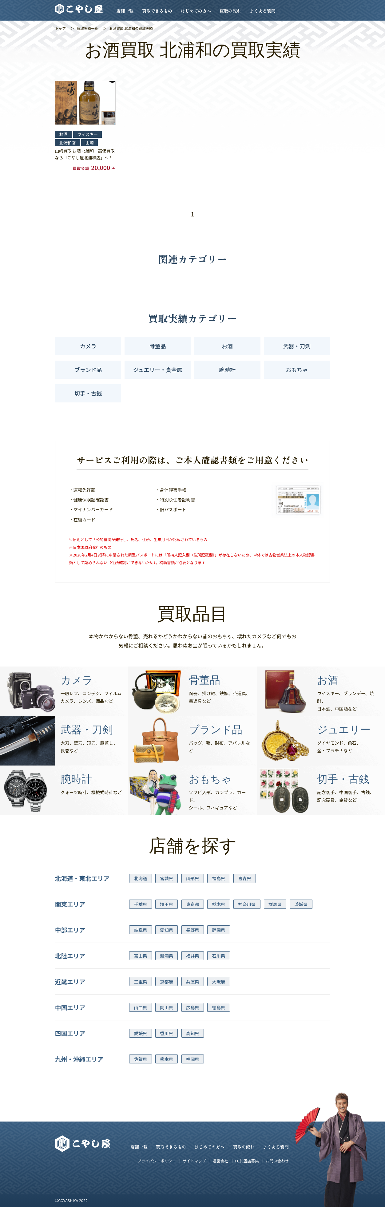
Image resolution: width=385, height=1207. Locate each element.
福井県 (192, 955)
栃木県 (218, 904)
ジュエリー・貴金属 (157, 370)
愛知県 (166, 930)
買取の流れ (230, 10)
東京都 (192, 904)
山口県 (140, 1007)
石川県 (218, 955)
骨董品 (157, 346)
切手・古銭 (88, 393)
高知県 (192, 1033)
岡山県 (166, 1007)
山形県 (192, 878)
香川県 (166, 1033)
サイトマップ (194, 1161)
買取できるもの (157, 10)
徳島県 (218, 1007)
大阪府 (218, 981)
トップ (60, 28)
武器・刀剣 (297, 346)
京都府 (166, 981)
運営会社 (220, 1161)
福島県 (218, 878)
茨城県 (301, 904)
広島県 (192, 1007)
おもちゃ (297, 370)
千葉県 (140, 904)
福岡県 (192, 1059)
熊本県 (166, 1059)
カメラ (88, 346)
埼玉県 (166, 904)
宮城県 (166, 878)
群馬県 (275, 904)
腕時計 (227, 370)
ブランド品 (88, 370)
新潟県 (166, 955)
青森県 (244, 878)
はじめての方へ (196, 10)
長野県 (192, 930)
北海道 (140, 878)
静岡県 (218, 930)
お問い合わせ (277, 1161)
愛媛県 (140, 1033)
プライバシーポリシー (156, 1161)
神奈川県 (247, 904)
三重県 (140, 981)
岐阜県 (140, 930)
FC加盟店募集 (247, 1161)
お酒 (227, 346)
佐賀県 (140, 1059)
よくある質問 (263, 10)
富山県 (140, 955)
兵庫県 (192, 981)
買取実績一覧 (87, 28)
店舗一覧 (124, 10)
